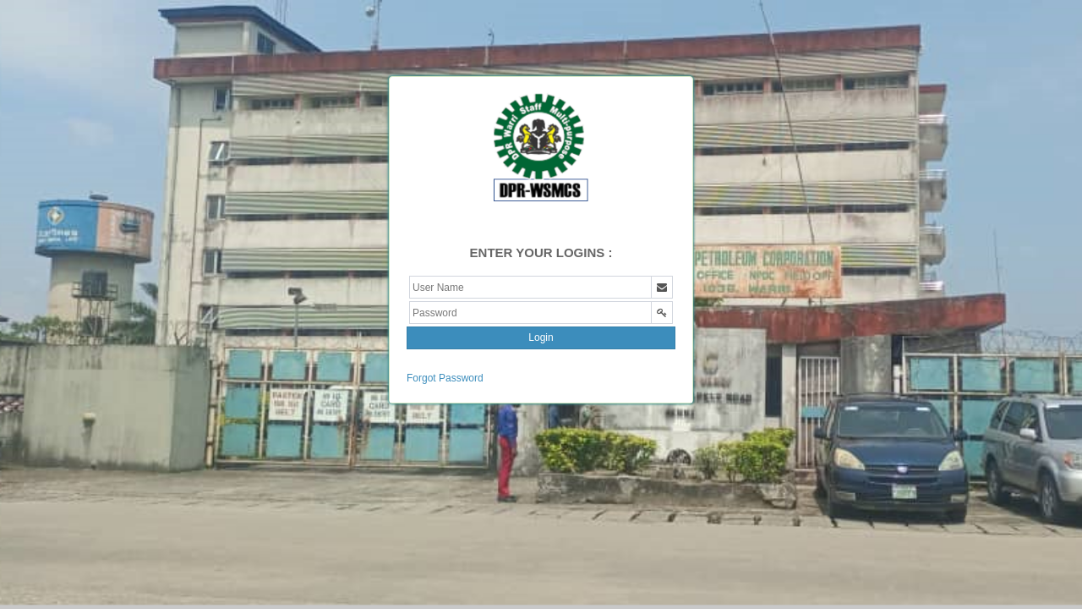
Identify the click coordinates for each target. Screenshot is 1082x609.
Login (540, 337)
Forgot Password (445, 378)
